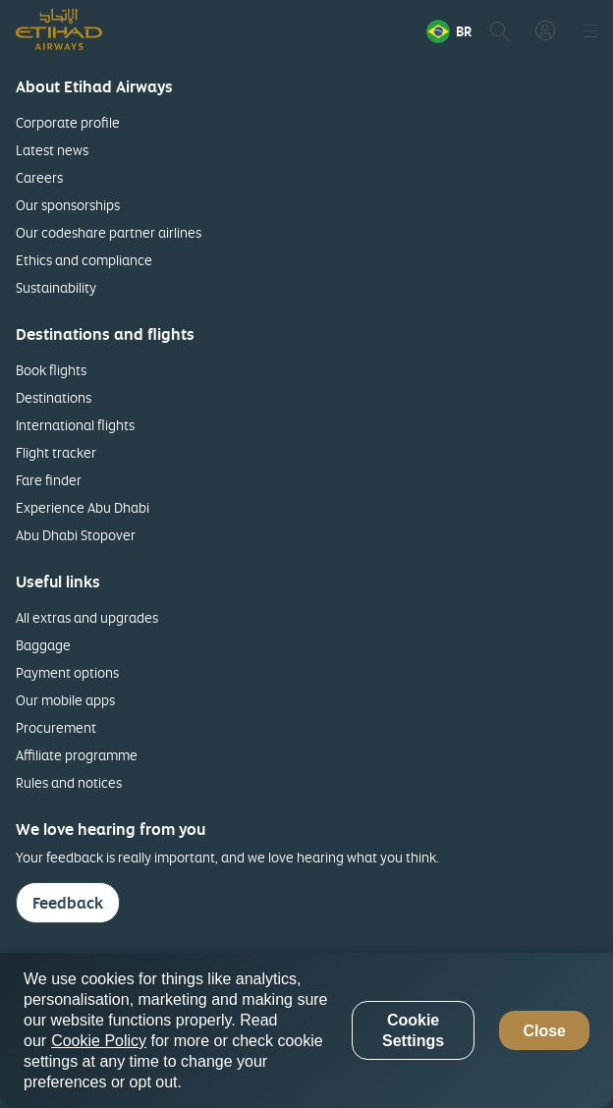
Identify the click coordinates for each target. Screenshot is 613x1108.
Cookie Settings (413, 1030)
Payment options (67, 672)
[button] (449, 31)
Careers (39, 177)
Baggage (43, 645)
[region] (306, 1030)
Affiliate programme (77, 755)
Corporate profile (68, 122)
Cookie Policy (98, 1040)
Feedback (67, 903)
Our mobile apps (65, 700)
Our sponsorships (68, 204)
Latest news (52, 149)
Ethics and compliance (84, 259)
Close (544, 1031)
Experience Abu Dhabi (82, 507)
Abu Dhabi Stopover (76, 535)
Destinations (53, 397)
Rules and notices (69, 782)
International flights (75, 425)
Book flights (51, 369)
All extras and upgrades (87, 617)
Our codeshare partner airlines (108, 232)
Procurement (56, 727)
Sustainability (56, 287)
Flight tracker (56, 452)
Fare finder (49, 480)
